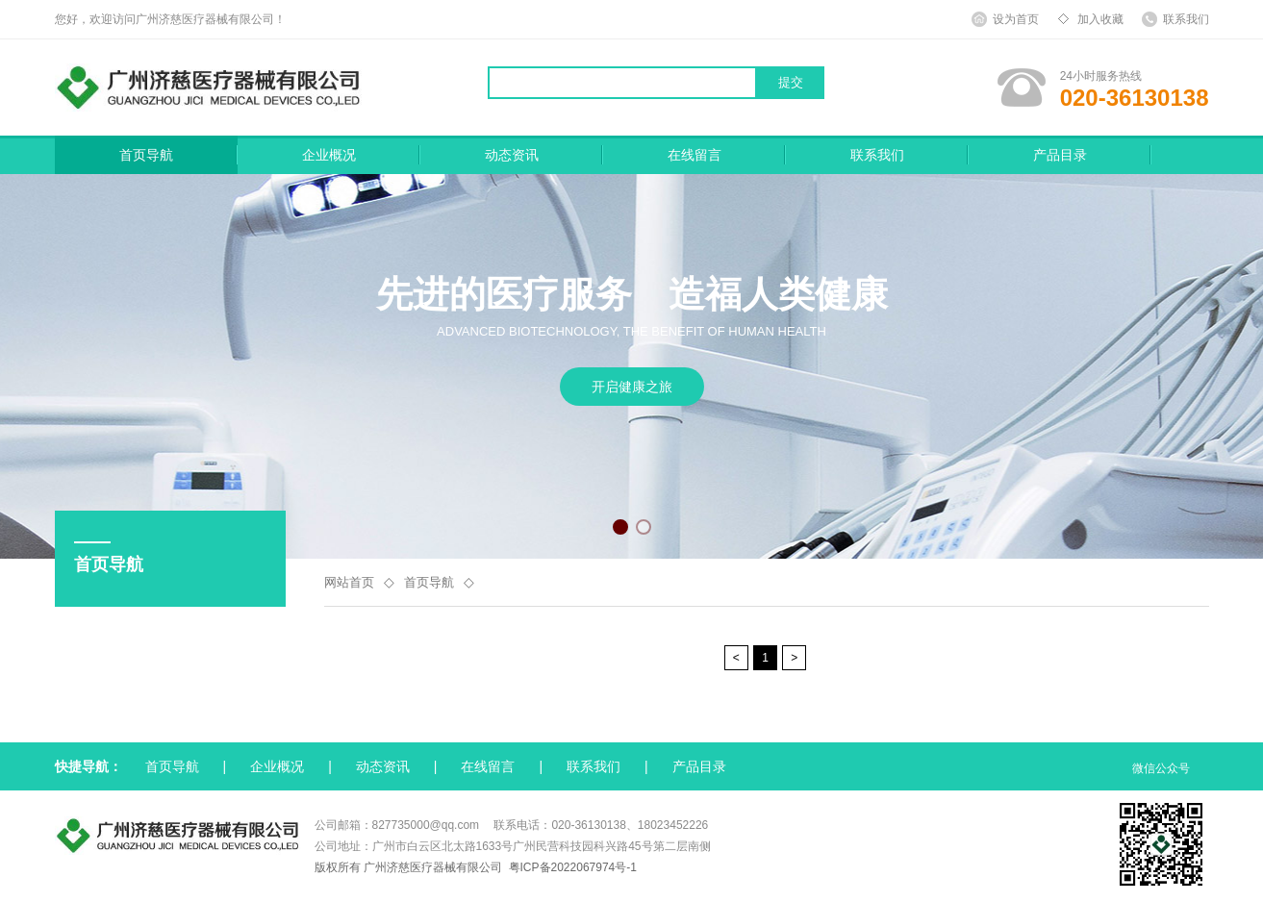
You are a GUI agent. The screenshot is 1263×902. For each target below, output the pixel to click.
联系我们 (877, 155)
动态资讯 (512, 155)
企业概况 (329, 155)
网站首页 (349, 582)
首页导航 (146, 155)
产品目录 (1060, 155)
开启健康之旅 (632, 386)
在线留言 (694, 155)
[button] (620, 527)
